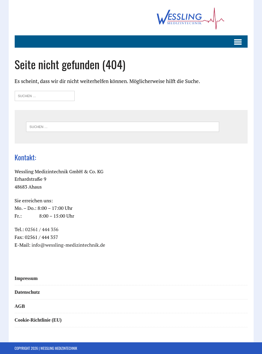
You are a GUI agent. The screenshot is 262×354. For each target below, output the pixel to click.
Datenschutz (27, 292)
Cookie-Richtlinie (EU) (38, 320)
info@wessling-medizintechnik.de (68, 245)
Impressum (26, 278)
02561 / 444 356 (41, 229)
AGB (20, 306)
